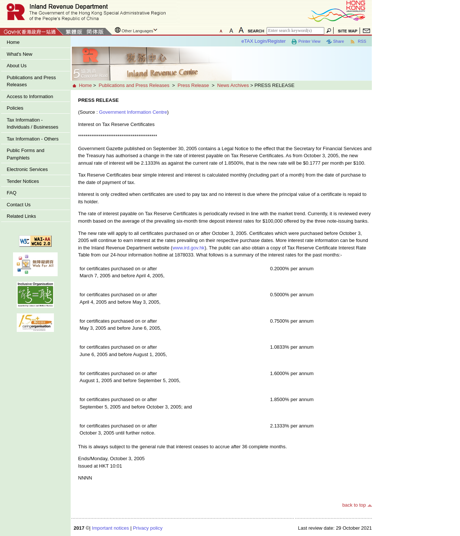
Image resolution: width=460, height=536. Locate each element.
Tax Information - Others (32, 139)
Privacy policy (147, 528)
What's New (19, 54)
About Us (16, 65)
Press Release (193, 85)
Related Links (21, 216)
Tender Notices (23, 181)
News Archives (233, 85)
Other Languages (137, 31)
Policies (15, 108)
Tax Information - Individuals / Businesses (32, 123)
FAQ (11, 193)
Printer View (305, 42)
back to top (354, 505)
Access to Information (30, 96)
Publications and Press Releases (31, 81)
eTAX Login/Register (263, 41)
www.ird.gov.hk (189, 248)
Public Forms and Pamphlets (25, 154)
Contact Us (18, 204)
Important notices (110, 528)
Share (335, 42)
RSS (358, 42)
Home (13, 42)
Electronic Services (27, 169)
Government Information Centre (133, 112)
